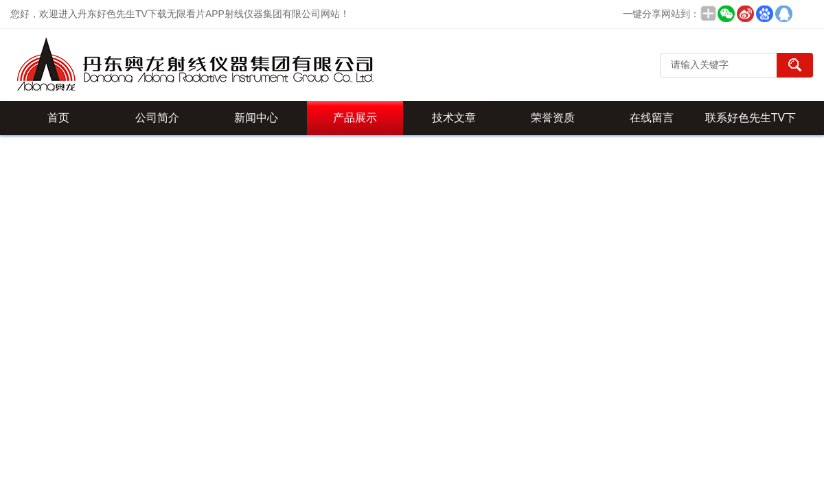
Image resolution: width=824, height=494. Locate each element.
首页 (58, 118)
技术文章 (454, 118)
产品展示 (355, 118)
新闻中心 (256, 118)
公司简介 (157, 118)
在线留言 (652, 118)
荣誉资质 (553, 118)
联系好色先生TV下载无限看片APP (750, 123)
